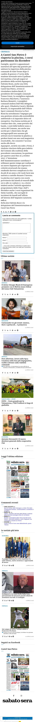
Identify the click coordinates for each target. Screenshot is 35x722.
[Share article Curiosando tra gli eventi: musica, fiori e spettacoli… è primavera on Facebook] (3, 330)
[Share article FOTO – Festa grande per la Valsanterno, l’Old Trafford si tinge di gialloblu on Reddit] (15, 410)
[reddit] (13, 212)
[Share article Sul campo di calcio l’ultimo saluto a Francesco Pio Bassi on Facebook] (3, 636)
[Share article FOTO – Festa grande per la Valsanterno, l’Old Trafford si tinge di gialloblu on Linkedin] (8, 410)
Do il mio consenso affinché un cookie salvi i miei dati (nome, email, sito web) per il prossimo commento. (17, 247)
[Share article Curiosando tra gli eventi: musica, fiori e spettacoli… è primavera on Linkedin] (8, 330)
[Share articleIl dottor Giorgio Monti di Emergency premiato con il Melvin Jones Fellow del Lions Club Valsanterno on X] (5, 294)
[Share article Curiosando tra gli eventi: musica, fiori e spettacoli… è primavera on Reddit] (15, 330)
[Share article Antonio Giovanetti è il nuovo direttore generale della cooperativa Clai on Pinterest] (10, 448)
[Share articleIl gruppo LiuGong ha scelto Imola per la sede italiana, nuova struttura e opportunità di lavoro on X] (4, 565)
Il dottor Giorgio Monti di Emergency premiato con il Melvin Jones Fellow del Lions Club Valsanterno (17, 287)
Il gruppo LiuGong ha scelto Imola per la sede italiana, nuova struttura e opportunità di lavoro (17, 560)
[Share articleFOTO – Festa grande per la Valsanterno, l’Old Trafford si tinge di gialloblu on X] (5, 410)
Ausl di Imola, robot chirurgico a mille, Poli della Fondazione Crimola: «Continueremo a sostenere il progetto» (19, 509)
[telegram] (15, 212)
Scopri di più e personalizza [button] (17, 46)
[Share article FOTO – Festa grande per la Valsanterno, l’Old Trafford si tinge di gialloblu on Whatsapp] (13, 410)
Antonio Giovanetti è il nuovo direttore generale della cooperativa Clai (16, 441)
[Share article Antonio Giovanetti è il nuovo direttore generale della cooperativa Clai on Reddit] (15, 448)
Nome (5, 237)
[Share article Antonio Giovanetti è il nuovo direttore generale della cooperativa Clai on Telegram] (18, 448)
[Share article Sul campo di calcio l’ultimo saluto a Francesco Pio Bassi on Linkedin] (6, 636)
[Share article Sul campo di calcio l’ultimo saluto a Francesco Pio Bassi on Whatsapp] (10, 636)
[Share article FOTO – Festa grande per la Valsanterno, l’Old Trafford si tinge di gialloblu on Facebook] (3, 410)
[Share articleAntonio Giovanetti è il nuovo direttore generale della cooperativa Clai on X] (5, 448)
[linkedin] (6, 212)
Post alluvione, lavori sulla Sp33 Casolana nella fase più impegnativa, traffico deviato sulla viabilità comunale (17, 362)
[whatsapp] (11, 212)
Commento (6, 222)
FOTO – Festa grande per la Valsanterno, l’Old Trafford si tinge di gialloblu (17, 403)
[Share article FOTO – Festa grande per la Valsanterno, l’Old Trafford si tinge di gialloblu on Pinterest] (10, 410)
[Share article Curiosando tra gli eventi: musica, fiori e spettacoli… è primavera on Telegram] (18, 330)
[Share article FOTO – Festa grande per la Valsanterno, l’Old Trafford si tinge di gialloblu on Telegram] (18, 410)
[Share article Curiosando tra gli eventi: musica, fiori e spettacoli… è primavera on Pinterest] (10, 330)
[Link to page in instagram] (21, 695)
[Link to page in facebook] (13, 695)
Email (5, 240)
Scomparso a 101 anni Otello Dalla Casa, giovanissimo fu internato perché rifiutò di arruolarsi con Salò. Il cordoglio (17, 595)
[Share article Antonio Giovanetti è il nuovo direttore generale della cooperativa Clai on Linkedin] (8, 448)
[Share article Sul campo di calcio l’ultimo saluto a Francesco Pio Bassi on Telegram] (13, 636)
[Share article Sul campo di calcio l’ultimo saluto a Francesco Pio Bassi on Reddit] (12, 636)
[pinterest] (8, 212)
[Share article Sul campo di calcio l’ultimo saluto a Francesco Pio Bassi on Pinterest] (8, 636)
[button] (33, 2)
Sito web (5, 243)
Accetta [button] (17, 42)
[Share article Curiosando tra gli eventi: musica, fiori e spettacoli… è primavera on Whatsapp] (13, 330)
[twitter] (4, 212)
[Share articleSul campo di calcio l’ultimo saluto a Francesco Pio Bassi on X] (4, 636)
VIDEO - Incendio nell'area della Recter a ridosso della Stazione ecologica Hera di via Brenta (18, 514)
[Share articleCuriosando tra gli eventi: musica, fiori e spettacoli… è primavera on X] (5, 330)
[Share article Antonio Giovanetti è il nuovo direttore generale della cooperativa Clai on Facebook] (3, 448)
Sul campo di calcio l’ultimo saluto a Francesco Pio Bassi (15, 630)
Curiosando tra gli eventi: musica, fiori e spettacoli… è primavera (16, 324)
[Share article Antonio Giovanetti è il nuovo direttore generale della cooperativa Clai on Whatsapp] (13, 448)
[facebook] (1, 212)
